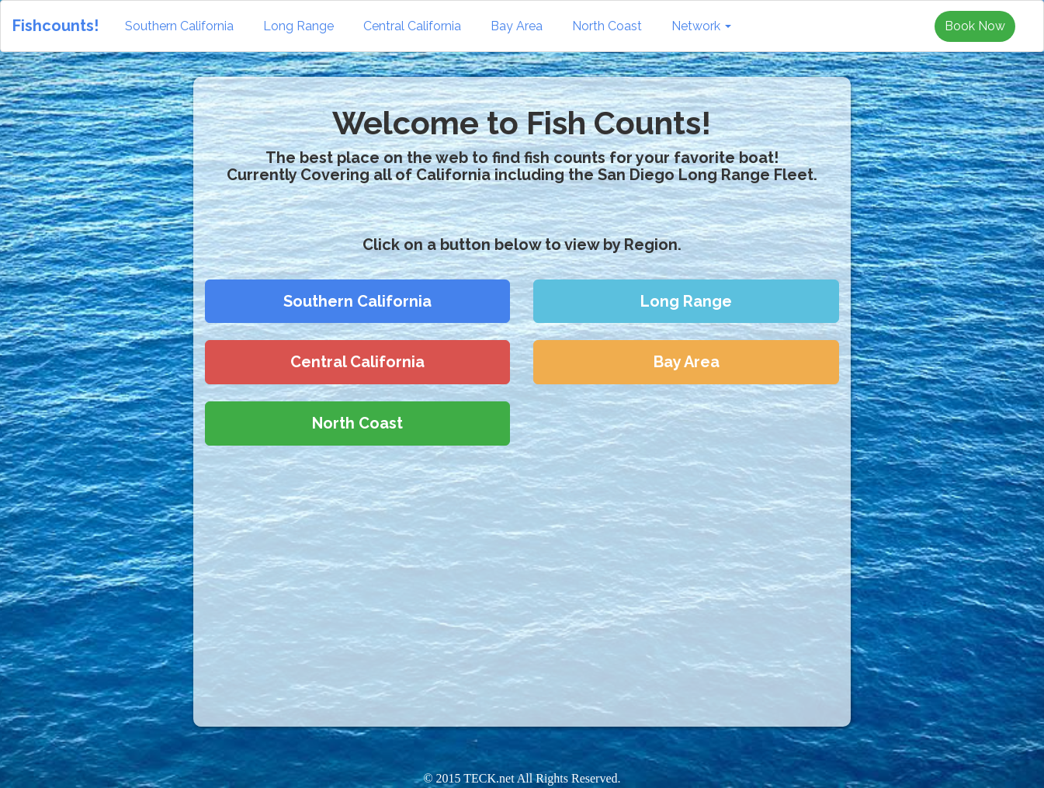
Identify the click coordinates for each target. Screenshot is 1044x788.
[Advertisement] (87, 302)
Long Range (298, 26)
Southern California (179, 26)
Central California (412, 26)
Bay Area (517, 26)
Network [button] (701, 26)
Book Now (975, 26)
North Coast (607, 26)
